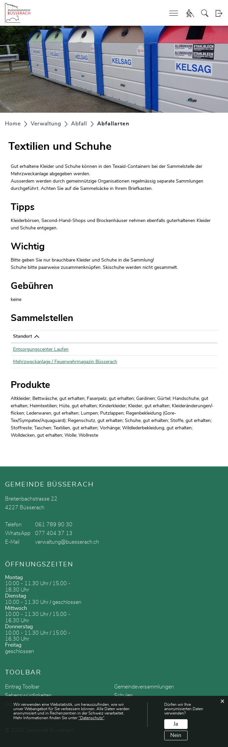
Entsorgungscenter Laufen (40, 349)
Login (219, 13)
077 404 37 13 (53, 533)
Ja (176, 724)
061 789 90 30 (53, 524)
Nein (175, 735)
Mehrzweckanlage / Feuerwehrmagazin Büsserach (65, 361)
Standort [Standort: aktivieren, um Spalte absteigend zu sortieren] (22, 336)
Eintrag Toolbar (22, 686)
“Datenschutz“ (91, 718)
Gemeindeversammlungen (144, 686)
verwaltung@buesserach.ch (67, 542)
